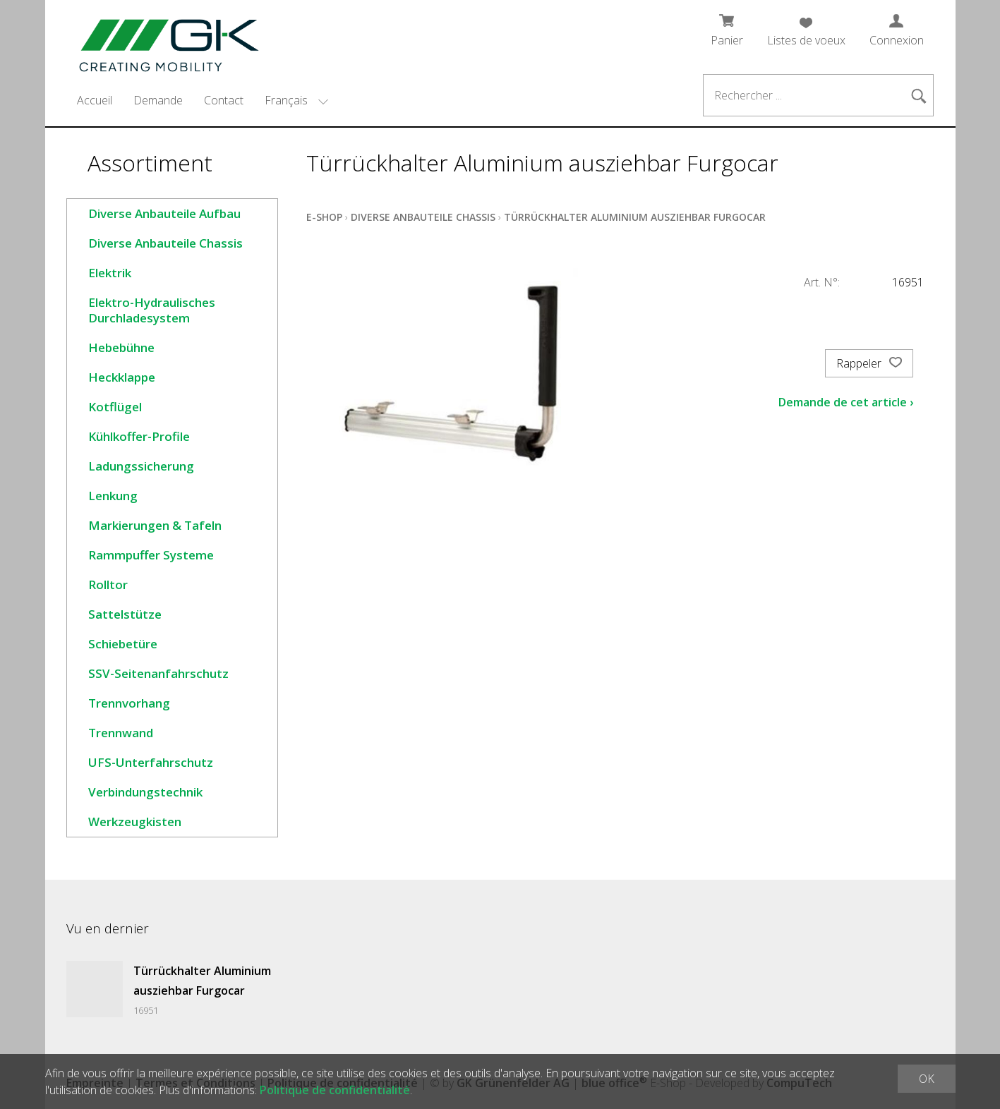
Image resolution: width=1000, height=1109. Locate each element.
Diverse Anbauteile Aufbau (164, 213)
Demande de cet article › (845, 402)
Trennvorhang (129, 703)
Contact (223, 100)
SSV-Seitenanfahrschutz (158, 673)
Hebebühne (121, 347)
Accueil (94, 100)
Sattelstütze (125, 614)
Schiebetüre (122, 644)
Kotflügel (115, 407)
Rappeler (869, 363)
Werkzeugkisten (134, 821)
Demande (158, 100)
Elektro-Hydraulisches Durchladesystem (151, 310)
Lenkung (113, 495)
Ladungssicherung (141, 466)
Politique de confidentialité (335, 1090)
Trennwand (120, 733)
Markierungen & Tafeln (155, 525)
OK (926, 1078)
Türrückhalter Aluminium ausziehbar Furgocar (635, 217)
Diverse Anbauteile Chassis (165, 243)
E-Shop (324, 217)
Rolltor (108, 584)
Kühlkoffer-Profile (139, 436)
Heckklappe (121, 377)
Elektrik (109, 273)
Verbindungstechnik (145, 792)
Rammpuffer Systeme (151, 555)
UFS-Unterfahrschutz (150, 762)
